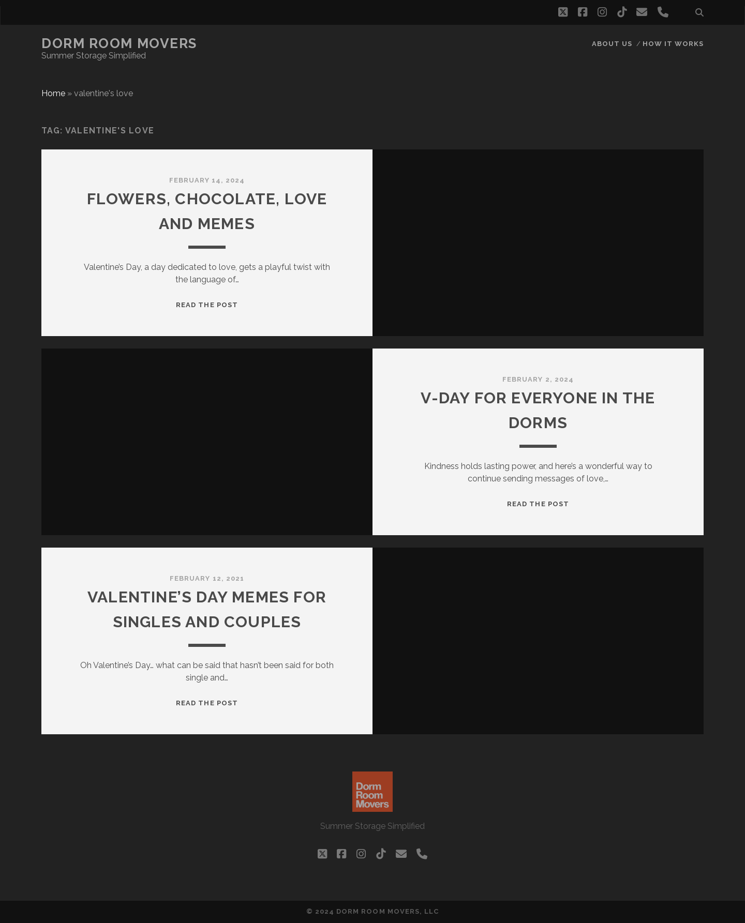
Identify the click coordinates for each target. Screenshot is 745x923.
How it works (673, 44)
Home (53, 93)
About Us (612, 44)
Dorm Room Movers (119, 43)
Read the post (207, 305)
